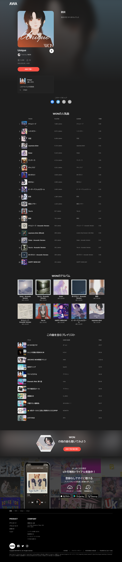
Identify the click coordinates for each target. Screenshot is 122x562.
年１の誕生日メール (33, 389)
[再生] (51, 51)
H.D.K (64, 352)
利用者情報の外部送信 (90, 550)
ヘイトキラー (32, 131)
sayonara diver (33, 146)
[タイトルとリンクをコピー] (64, 102)
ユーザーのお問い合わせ (33, 531)
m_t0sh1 (65, 396)
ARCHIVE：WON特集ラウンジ (36, 359)
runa (64, 381)
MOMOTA (66, 410)
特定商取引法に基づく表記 (106, 550)
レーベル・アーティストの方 (33, 536)
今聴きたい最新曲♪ (33, 403)
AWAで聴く (28, 69)
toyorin (65, 367)
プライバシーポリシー (77, 550)
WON (29, 54)
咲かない (31, 182)
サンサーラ (31, 160)
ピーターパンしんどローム (36, 189)
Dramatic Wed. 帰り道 (34, 381)
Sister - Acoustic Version (36, 240)
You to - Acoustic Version (37, 247)
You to (30, 211)
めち (64, 418)
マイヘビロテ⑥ (32, 374)
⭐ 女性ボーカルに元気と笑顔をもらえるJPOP (42, 410)
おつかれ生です (32, 345)
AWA (64, 359)
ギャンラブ (31, 167)
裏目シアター (32, 204)
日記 (29, 138)
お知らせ (11, 529)
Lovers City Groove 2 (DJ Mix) (85, 233)
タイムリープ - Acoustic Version (38, 226)
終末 (29, 196)
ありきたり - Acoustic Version (38, 255)
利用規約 (66, 550)
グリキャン (66, 374)
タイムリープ (32, 124)
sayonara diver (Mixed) (36, 233)
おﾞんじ (65, 345)
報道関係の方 (30, 534)
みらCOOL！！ (67, 403)
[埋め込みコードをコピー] (69, 102)
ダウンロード (12, 523)
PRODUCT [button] (13, 519)
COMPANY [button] (31, 519)
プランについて (13, 526)
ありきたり (31, 175)
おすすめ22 (31, 418)
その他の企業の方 (31, 539)
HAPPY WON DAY (34, 262)
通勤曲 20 (30, 396)
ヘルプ (11, 531)
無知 (29, 218)
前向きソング (31, 367)
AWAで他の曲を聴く (72, 449)
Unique (29, 80)
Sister (30, 153)
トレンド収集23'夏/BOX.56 (35, 352)
